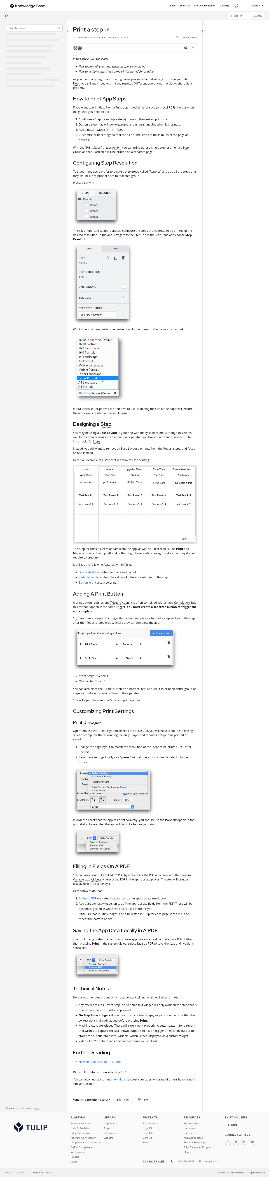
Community (190, 1133)
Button (83, 582)
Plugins (75, 1156)
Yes (123, 1099)
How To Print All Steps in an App (100, 1062)
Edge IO (147, 1128)
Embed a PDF (88, 898)
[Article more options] (194, 48)
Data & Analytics (80, 1128)
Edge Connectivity (81, 1133)
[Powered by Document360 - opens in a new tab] (22, 1108)
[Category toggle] (67, 31)
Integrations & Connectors (86, 1142)
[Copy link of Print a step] (107, 30)
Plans (145, 1142)
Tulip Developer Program (198, 1147)
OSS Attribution (35, 1172)
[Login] (172, 6)
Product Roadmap (194, 1142)
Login (232, 1125)
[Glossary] (224, 6)
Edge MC (147, 1133)
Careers (21, 1172)
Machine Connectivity (83, 1137)
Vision (74, 1161)
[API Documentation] (204, 6)
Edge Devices (150, 1123)
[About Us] (184, 6)
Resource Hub (192, 1123)
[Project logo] (27, 5)
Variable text (87, 577)
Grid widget (86, 572)
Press (49, 1172)
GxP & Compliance (82, 1147)
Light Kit (147, 1137)
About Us (8, 1172)
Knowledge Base (193, 1137)
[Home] (6, 16)
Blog (186, 1152)
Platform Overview (81, 1123)
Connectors (110, 1133)
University (189, 1128)
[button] (246, 15)
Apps (107, 1128)
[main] (134, 566)
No (143, 1099)
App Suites (110, 1123)
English (253, 5)
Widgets (108, 1137)
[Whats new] (236, 6)
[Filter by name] (34, 28)
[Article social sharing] (185, 48)
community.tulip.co (114, 1079)
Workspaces (78, 1152)
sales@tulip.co (209, 1161)
